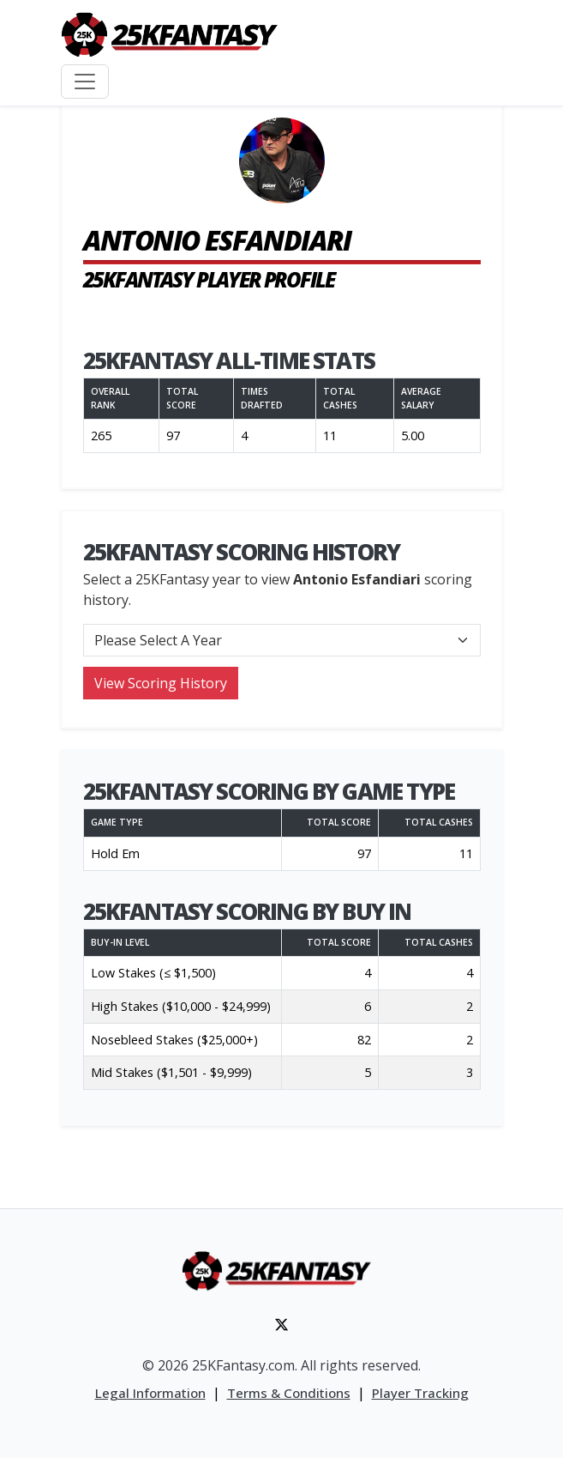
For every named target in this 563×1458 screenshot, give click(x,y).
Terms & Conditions (288, 1392)
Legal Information (150, 1392)
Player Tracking (420, 1392)
